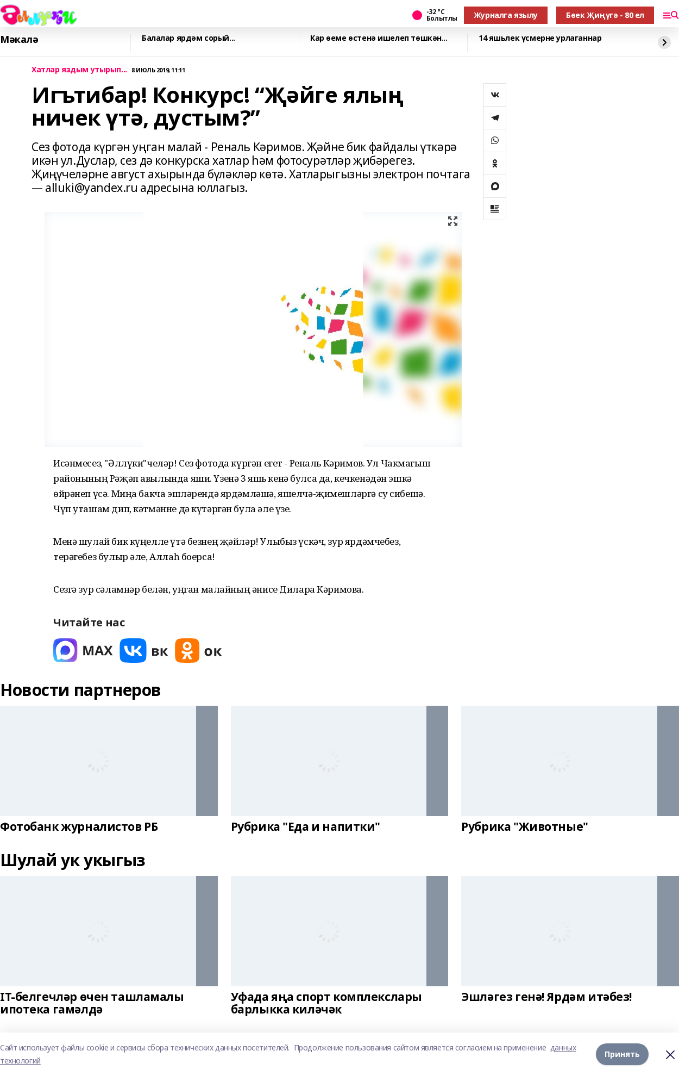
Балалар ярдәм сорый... (188, 38)
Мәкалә (19, 40)
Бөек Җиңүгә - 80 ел (605, 15)
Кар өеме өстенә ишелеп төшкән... (379, 38)
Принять (622, 1054)
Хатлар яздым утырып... (79, 69)
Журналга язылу (506, 15)
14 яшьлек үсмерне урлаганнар (540, 38)
